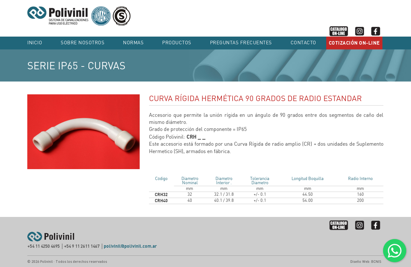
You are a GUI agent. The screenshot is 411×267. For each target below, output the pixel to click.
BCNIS (376, 261)
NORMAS (133, 43)
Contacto (303, 43)
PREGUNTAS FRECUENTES (241, 43)
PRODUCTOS (176, 43)
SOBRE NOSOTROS (82, 43)
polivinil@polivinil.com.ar (130, 246)
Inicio (34, 43)
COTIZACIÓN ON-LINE (354, 43)
